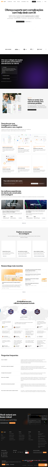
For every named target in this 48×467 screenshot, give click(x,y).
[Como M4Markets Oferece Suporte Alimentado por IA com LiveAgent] (36, 210)
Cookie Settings (12, 464)
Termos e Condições (23, 465)
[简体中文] (31, 461)
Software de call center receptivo (42, 441)
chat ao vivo (32, 105)
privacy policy (5, 462)
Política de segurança (30, 465)
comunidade (7, 419)
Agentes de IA (10, 1)
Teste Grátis (33, 1)
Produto (15, 1)
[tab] (9, 70)
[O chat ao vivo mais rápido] (8, 164)
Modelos (29, 438)
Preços (2, 435)
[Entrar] (42, 1)
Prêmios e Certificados (21, 435)
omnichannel (6, 183)
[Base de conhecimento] (24, 164)
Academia (29, 436)
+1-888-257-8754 (4, 453)
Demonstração (39, 1)
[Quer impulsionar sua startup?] (24, 249)
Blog (29, 433)
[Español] (22, 460)
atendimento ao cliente (30, 15)
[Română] (41, 460)
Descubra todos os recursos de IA (6, 81)
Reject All (7, 464)
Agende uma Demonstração (20, 21)
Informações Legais (21, 439)
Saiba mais (4, 72)
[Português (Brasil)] (40, 460)
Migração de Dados (11, 435)
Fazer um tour (41, 183)
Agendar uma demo (5, 456)
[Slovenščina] (45, 460)
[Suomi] (25, 460)
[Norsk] (37, 460)
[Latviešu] (35, 460)
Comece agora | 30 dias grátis (32, 109)
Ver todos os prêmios (24, 317)
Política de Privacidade (37, 465)
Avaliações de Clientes (21, 436)
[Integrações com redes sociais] (39, 144)
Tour (1, 440)
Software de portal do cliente (41, 444)
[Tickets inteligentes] (24, 144)
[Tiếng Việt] (30, 461)
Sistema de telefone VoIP (41, 438)
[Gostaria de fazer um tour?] (8, 249)
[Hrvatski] (28, 460)
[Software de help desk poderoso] (8, 144)
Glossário (29, 435)
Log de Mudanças (11, 438)
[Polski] (39, 460)
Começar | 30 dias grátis (34, 183)
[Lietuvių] (33, 460)
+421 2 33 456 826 (5, 452)
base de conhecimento (33, 106)
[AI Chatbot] (33, 72)
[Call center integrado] (39, 164)
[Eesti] (24, 460)
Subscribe (44, 452)
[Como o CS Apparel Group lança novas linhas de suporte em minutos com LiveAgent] (12, 210)
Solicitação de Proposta (12, 439)
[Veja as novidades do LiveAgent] (39, 249)
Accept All (3, 464)
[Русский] (43, 460)
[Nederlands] (36, 460)
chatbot (37, 15)
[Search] (30, 1)
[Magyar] (29, 460)
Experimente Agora (28, 21)
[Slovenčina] (44, 460)
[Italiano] (31, 460)
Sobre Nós (20, 433)
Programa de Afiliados (21, 438)
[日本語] (32, 460)
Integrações (2, 438)
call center (30, 360)
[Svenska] (27, 461)
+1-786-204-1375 (4, 455)
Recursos (19, 1)
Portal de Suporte (11, 433)
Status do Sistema (11, 436)
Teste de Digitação (30, 439)
